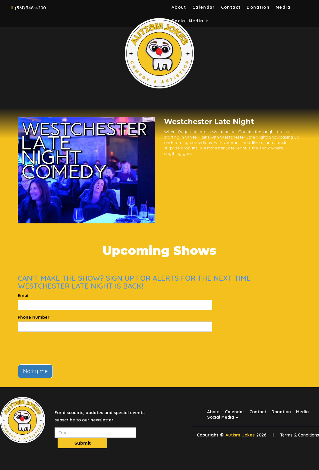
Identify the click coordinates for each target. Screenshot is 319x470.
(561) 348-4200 (30, 8)
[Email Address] (95, 432)
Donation (258, 7)
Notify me (35, 371)
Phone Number (33, 317)
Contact (231, 7)
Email (24, 295)
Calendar (203, 7)
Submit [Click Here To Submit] (82, 443)
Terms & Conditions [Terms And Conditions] (299, 435)
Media (283, 7)
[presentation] (63, 348)
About (179, 7)
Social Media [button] (222, 417)
